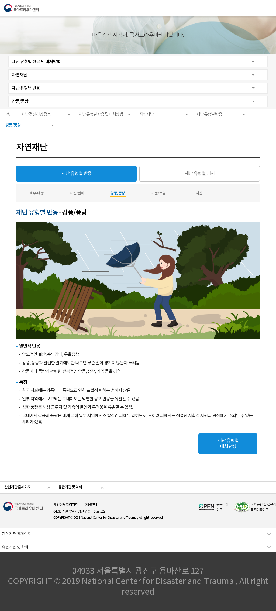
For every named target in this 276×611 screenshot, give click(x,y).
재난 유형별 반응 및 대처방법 (36, 61)
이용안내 (91, 505)
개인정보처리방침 (65, 505)
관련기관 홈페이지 (17, 487)
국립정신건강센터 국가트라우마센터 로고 (138, 8)
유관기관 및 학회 (70, 487)
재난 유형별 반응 (26, 88)
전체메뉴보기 (268, 8)
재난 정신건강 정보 (36, 114)
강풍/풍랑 (20, 101)
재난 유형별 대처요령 (228, 443)
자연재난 (19, 75)
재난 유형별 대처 (200, 173)
